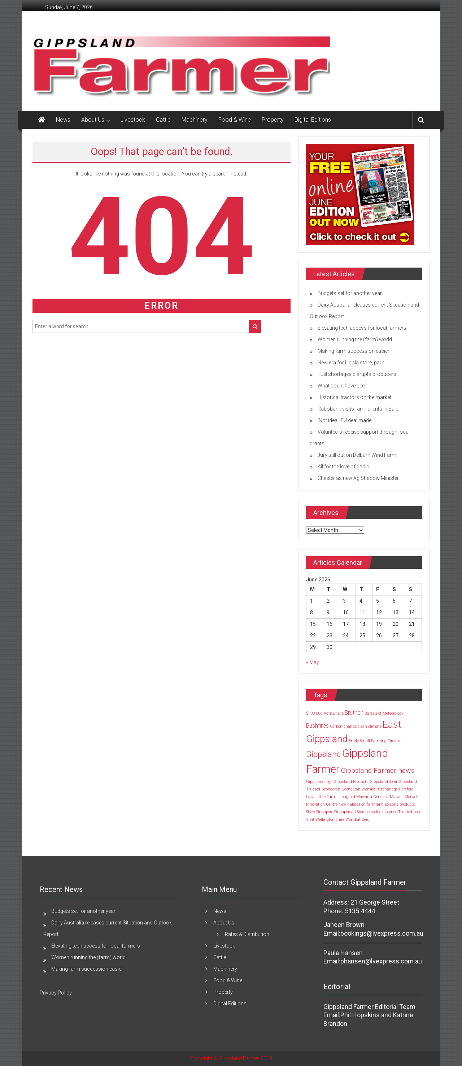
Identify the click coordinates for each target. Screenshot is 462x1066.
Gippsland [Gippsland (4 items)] (323, 754)
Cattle (163, 119)
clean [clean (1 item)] (362, 726)
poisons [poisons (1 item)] (391, 804)
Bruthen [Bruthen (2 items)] (354, 712)
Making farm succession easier (353, 351)
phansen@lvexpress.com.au (381, 961)
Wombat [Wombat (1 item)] (353, 819)
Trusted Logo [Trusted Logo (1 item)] (409, 812)
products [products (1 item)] (407, 804)
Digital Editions (313, 119)
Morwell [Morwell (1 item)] (397, 796)
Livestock (133, 119)
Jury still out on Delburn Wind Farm (357, 455)
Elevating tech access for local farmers (362, 328)
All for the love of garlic (343, 466)
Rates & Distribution (247, 934)
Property (273, 119)
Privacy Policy (56, 993)
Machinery (195, 119)
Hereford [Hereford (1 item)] (406, 789)
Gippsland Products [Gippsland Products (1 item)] (351, 781)
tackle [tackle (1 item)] (376, 812)
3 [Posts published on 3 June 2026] (344, 601)
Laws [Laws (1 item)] (310, 796)
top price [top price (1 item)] (389, 812)
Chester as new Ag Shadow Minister (358, 478)
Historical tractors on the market (354, 397)
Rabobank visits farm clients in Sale (358, 409)
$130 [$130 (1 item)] (310, 713)
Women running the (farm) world (355, 339)
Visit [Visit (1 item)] (310, 819)
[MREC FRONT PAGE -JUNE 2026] (360, 194)
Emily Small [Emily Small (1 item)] (359, 740)
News (63, 119)
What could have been (342, 386)
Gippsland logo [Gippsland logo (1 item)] (319, 781)
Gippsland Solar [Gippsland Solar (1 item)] (383, 781)
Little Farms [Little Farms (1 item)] (328, 796)
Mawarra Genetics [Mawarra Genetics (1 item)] (372, 796)
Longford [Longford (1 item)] (347, 796)
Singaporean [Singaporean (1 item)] (345, 812)
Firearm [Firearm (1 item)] (395, 740)
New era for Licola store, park (351, 362)
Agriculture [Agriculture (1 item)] (334, 713)
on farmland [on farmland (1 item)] (372, 804)
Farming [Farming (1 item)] (379, 740)
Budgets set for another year (350, 293)
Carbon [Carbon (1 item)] (336, 726)
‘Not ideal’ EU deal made (344, 420)
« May (312, 662)
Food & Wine (234, 119)
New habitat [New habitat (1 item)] (349, 804)
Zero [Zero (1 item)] (365, 819)
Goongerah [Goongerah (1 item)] (330, 789)
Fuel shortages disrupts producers (357, 374)
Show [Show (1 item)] (310, 812)
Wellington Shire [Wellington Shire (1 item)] (329, 819)
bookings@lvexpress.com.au (381, 933)
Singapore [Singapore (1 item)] (324, 812)
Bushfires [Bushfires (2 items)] (317, 725)
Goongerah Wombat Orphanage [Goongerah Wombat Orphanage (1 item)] (369, 789)
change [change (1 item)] (350, 726)
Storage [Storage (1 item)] (363, 812)
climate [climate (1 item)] (375, 726)
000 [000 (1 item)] (319, 713)
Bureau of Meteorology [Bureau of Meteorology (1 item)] (384, 713)
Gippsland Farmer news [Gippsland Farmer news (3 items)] (377, 770)
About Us (92, 119)
